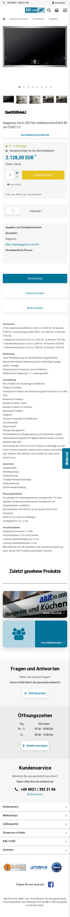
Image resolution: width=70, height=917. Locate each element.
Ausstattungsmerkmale (35, 134)
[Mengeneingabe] (10, 175)
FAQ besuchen (35, 693)
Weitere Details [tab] (35, 308)
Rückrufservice (35, 794)
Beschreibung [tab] (35, 278)
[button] (57, 10)
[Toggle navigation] (65, 10)
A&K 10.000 (35, 841)
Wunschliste (14, 184)
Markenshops (35, 815)
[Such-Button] (49, 10)
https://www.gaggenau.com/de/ (22, 244)
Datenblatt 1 (36, 211)
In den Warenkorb (43, 175)
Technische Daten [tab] (35, 293)
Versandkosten (34, 194)
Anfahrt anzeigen (35, 745)
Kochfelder (38, 19)
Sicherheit (35, 850)
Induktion (53, 19)
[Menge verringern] (17, 177)
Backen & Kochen (19, 19)
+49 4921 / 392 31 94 (17, 2)
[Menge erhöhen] (17, 173)
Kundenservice (35, 806)
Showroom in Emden (35, 832)
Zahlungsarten (35, 824)
